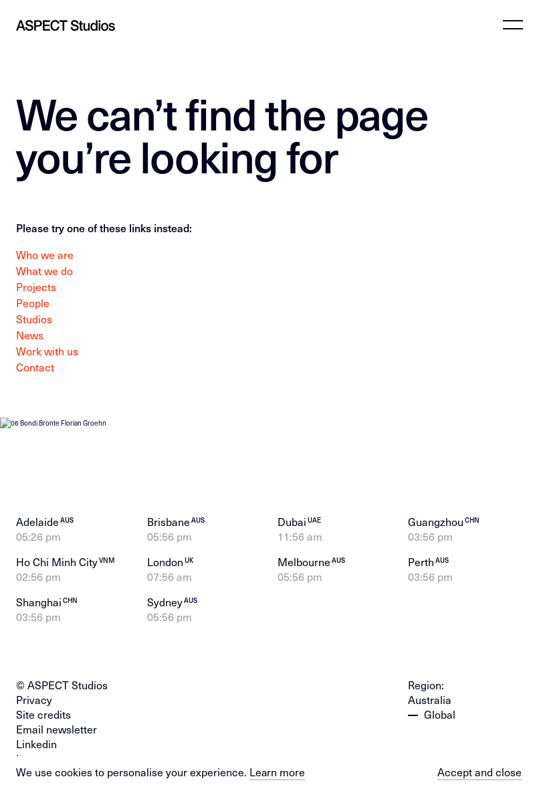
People (32, 302)
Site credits (43, 703)
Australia (429, 688)
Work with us (47, 351)
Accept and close (479, 771)
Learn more (277, 772)
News (29, 335)
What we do (44, 270)
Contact (35, 367)
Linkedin (36, 732)
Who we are (45, 254)
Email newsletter (56, 718)
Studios (34, 319)
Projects (36, 286)
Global (439, 703)
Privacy (34, 688)
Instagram (41, 747)
